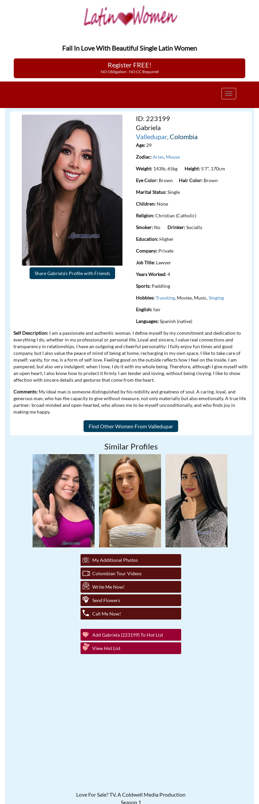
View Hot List (106, 648)
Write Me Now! (108, 587)
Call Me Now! (106, 614)
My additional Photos (115, 560)
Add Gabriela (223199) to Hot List (127, 635)
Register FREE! (130, 67)
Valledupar (151, 136)
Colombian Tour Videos (117, 573)
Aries (158, 157)
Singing (216, 298)
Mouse (173, 157)
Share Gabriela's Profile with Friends (72, 273)
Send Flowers (106, 600)
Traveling (165, 298)
